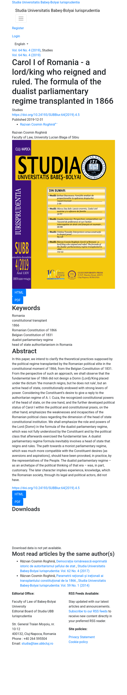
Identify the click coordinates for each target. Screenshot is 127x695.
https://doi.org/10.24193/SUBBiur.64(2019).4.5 (46, 115)
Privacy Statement (82, 637)
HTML (19, 292)
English (23, 44)
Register (18, 28)
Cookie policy (78, 642)
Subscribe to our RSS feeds (88, 611)
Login (16, 36)
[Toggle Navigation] (21, 19)
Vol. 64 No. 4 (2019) (26, 50)
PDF (18, 300)
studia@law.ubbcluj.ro (37, 643)
